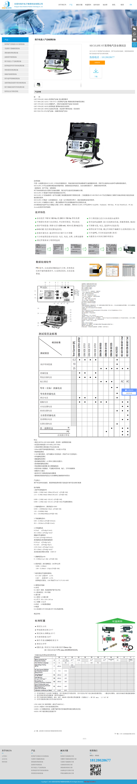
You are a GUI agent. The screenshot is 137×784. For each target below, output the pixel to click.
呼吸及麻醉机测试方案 (67, 773)
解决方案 (79, 5)
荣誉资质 (4, 762)
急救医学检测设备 (11, 57)
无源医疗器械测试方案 (67, 762)
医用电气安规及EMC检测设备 (15, 44)
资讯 (113, 5)
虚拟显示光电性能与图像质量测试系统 (50, 731)
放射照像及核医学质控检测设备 (15, 83)
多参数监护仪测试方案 (67, 770)
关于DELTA (62, 5)
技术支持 (97, 5)
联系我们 (93, 751)
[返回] (84, 738)
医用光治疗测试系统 (11, 91)
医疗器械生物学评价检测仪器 (14, 87)
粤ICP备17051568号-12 (90, 781)
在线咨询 (97, 62)
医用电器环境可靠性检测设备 (14, 65)
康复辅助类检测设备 (11, 53)
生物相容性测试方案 (66, 764)
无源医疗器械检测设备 (12, 48)
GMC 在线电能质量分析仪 (127, 734)
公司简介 (4, 756)
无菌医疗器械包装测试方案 (68, 759)
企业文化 (4, 759)
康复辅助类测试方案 (66, 767)
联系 (122, 5)
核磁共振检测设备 (11, 74)
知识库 (105, 5)
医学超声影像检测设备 (12, 78)
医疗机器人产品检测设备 (13, 61)
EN (131, 5)
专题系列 (88, 5)
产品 (70, 5)
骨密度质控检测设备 (11, 70)
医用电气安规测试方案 (67, 756)
